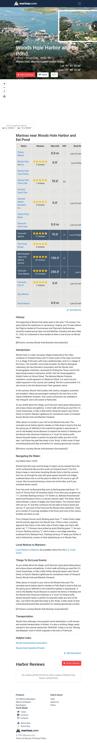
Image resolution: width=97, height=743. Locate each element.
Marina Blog (23, 723)
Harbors (19, 58)
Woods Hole (46, 58)
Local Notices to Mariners (27, 550)
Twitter (21, 712)
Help (52, 699)
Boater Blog (23, 726)
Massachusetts (32, 58)
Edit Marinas (74, 310)
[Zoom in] (4, 84)
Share (43, 74)
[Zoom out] (4, 87)
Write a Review (25, 74)
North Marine (24, 303)
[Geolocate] (4, 96)
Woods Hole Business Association (31, 643)
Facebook (22, 715)
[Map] (48, 104)
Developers (21, 705)
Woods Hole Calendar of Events (30, 648)
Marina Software (23, 702)
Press (53, 705)
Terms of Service (23, 738)
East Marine (23, 294)
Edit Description (72, 653)
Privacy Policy (39, 738)
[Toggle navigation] (79, 3)
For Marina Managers (25, 699)
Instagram (22, 718)
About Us (54, 702)
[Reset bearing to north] (4, 91)
